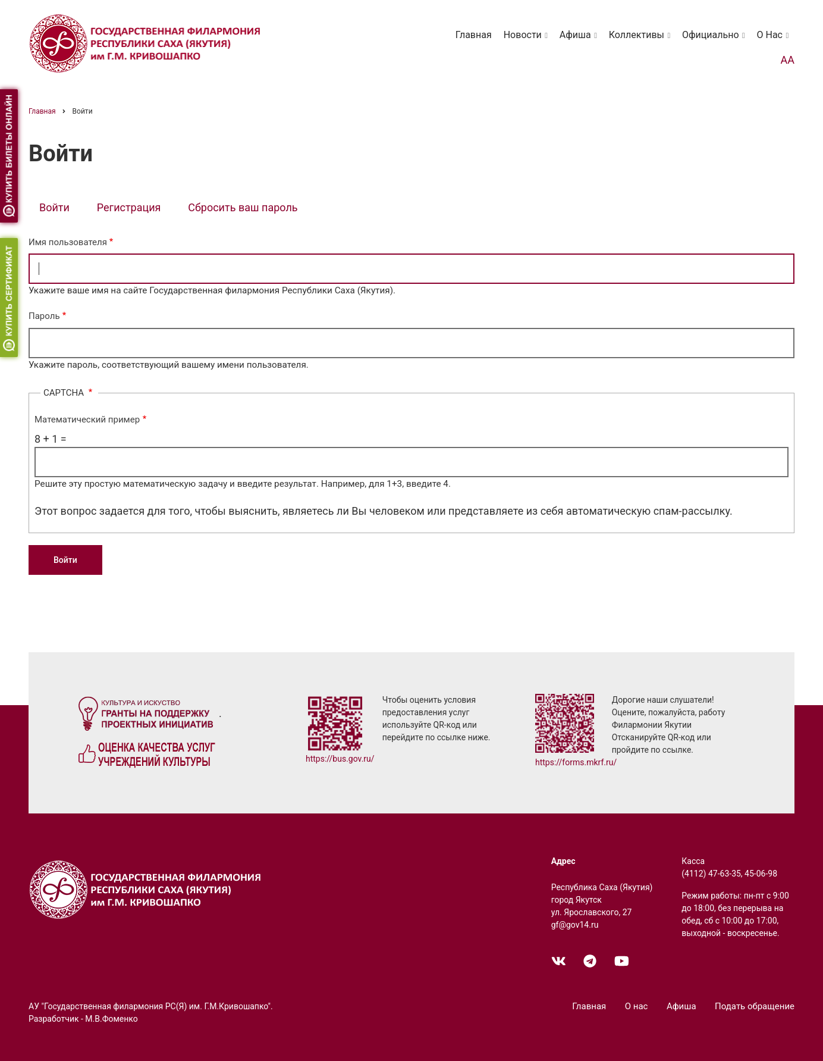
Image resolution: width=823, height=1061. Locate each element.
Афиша (580, 40)
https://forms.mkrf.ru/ (576, 762)
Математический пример (87, 419)
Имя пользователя (68, 242)
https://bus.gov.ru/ (340, 758)
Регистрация (129, 207)
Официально (715, 40)
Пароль (44, 316)
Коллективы (641, 40)
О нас (775, 40)
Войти (59, 208)
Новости (528, 40)
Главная (474, 34)
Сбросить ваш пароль (242, 207)
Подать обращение (754, 1006)
